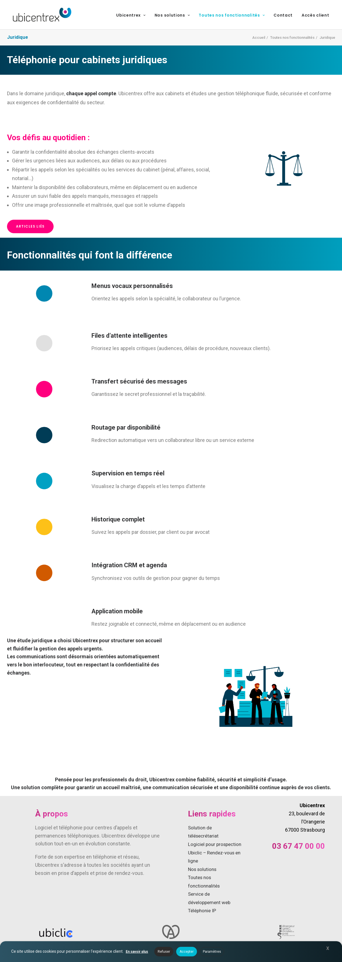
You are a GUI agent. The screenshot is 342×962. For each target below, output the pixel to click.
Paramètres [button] (212, 952)
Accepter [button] (187, 952)
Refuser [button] (164, 952)
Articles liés (30, 226)
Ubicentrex (131, 15)
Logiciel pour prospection (214, 844)
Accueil (258, 37)
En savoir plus (137, 952)
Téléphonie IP (202, 910)
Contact (283, 15)
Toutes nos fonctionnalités (232, 15)
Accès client (315, 15)
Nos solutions (172, 15)
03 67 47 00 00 (298, 846)
